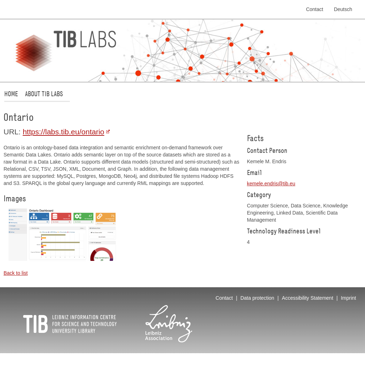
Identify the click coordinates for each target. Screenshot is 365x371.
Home (11, 93)
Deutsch (343, 9)
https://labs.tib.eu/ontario (63, 132)
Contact (314, 9)
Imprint (348, 298)
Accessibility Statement (307, 298)
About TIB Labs (44, 93)
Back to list (16, 273)
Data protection (257, 298)
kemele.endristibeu (271, 183)
